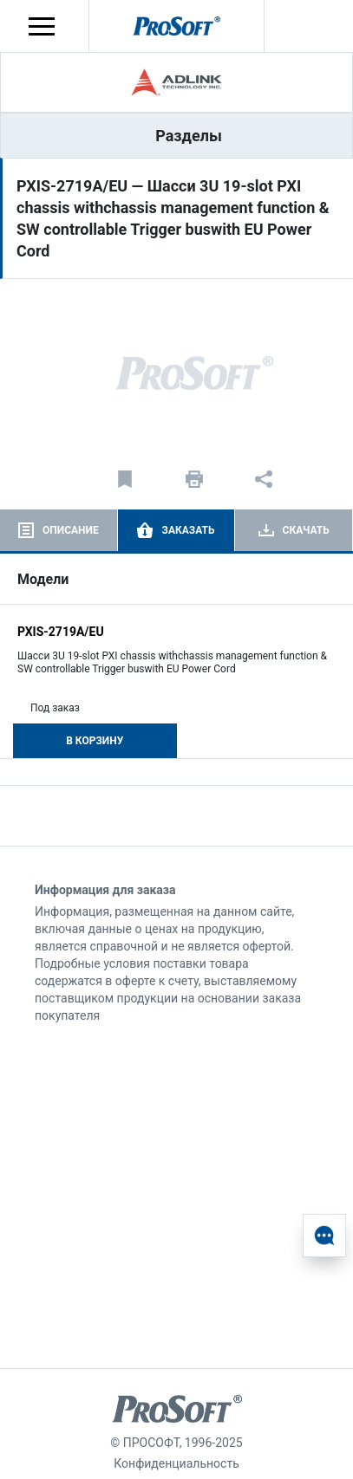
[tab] (58, 530)
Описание (70, 530)
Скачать (306, 530)
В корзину (94, 741)
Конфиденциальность (176, 1463)
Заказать (187, 530)
